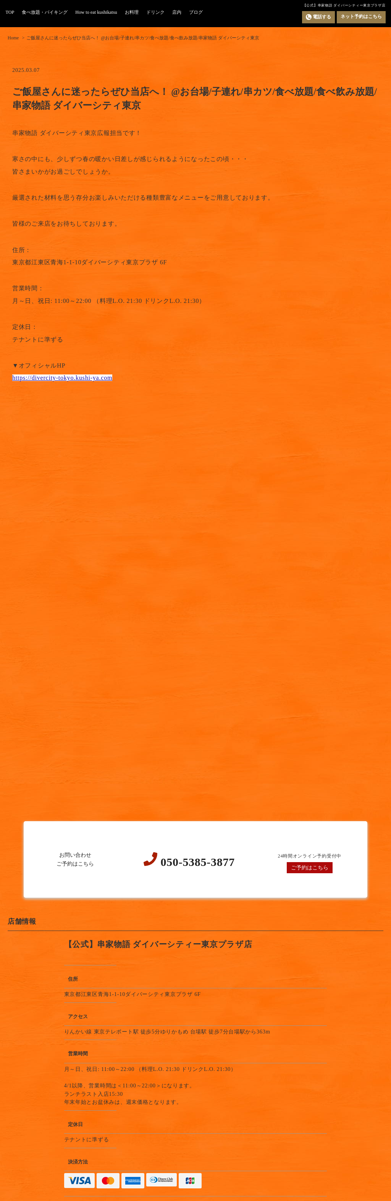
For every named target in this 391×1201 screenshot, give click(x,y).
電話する (318, 17)
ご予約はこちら (309, 867)
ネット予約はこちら (361, 16)
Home (13, 38)
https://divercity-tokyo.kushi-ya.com (62, 377)
